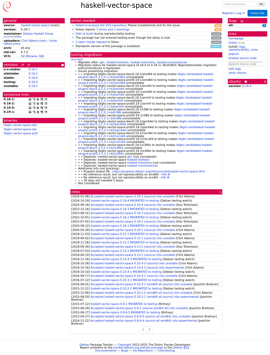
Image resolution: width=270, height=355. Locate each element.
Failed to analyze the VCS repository (101, 25)
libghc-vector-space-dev (20, 125)
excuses (76, 59)
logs (242, 46)
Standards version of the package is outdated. (146, 46)
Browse (32, 56)
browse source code (243, 58)
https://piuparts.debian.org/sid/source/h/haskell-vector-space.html (158, 171)
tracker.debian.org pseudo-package (138, 347)
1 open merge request (91, 42)
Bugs (124, 350)
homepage (236, 38)
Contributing (166, 350)
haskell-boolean (117, 62)
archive (9, 36)
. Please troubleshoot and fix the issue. (146, 25)
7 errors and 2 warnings (112, 29)
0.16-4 (33, 77)
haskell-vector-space (35, 25)
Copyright (124, 344)
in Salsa (146, 42)
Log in (240, 13)
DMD (18, 36)
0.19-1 (33, 86)
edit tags (235, 68)
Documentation (106, 350)
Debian (84, 344)
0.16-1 (33, 69)
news (75, 192)
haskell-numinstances (172, 62)
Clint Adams (29, 40)
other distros (237, 73)
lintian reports (146, 29)
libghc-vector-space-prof (21, 133)
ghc (102, 62)
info (164, 174)
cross (254, 49)
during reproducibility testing (146, 33)
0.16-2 (33, 73)
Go (261, 4)
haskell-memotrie (142, 62)
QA (41, 56)
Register (228, 13)
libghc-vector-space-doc (20, 129)
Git (23, 56)
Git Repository (143, 350)
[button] (73, 25)
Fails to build (84, 33)
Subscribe (257, 13)
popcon (234, 54)
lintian (233, 42)
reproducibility (239, 49)
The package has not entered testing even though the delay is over (146, 37)
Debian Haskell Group (38, 33)
